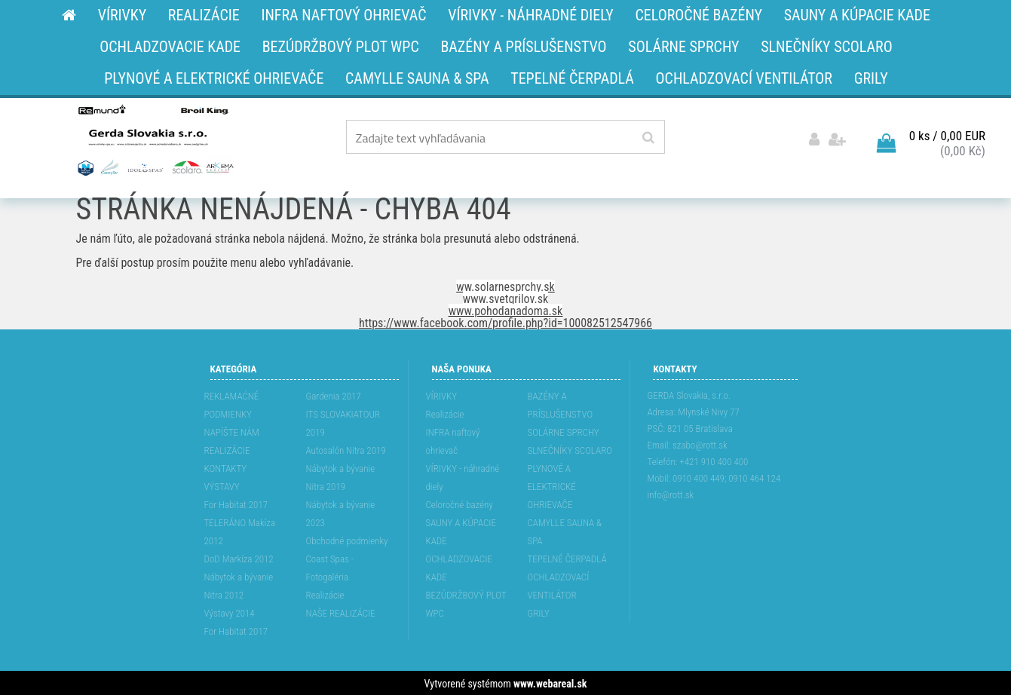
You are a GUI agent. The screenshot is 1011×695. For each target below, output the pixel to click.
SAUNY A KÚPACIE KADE (461, 530)
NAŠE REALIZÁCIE (340, 611)
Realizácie (325, 593)
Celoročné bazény (459, 503)
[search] (648, 138)
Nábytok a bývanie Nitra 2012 (239, 584)
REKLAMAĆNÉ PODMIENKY (231, 403)
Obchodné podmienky (347, 539)
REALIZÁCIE (227, 449)
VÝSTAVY (222, 485)
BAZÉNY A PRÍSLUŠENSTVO (560, 403)
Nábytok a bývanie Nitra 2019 (340, 476)
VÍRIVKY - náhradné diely (463, 476)
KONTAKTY (225, 467)
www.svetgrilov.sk (505, 297)
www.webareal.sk (550, 682)
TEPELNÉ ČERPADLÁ (567, 557)
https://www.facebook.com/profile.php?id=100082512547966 (505, 321)
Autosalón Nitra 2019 (346, 449)
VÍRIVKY (442, 394)
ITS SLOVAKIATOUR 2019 (343, 421)
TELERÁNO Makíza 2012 (240, 530)
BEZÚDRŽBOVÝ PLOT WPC (466, 602)
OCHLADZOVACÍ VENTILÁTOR (559, 584)
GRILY (539, 611)
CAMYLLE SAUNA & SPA (565, 530)
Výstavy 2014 (229, 611)
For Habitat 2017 (236, 503)
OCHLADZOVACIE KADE (459, 566)
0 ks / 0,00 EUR (947, 134)
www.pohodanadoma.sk (506, 309)
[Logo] (154, 139)
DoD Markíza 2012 (239, 557)
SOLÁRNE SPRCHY (563, 430)
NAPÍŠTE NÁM (231, 430)
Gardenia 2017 (333, 394)
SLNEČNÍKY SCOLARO (570, 449)
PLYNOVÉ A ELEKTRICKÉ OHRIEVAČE (552, 485)
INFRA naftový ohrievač (453, 440)
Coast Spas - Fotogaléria (330, 566)
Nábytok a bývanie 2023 (340, 512)
